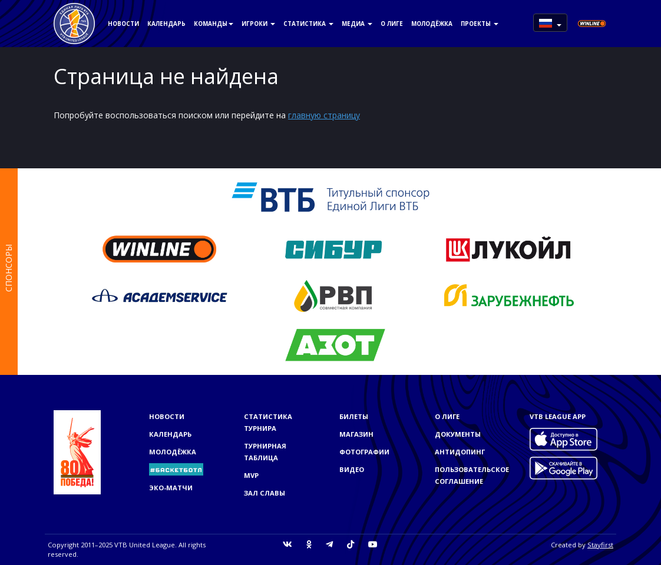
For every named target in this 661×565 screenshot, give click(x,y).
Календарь (166, 23)
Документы (458, 434)
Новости (123, 23)
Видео (351, 469)
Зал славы (264, 492)
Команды (213, 23)
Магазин (356, 434)
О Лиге (392, 23)
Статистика (308, 23)
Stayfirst (600, 544)
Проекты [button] (479, 23)
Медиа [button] (357, 23)
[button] (550, 22)
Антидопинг (460, 451)
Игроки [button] (258, 23)
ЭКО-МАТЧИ (171, 487)
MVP (251, 475)
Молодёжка (431, 23)
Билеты (353, 416)
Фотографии (364, 451)
